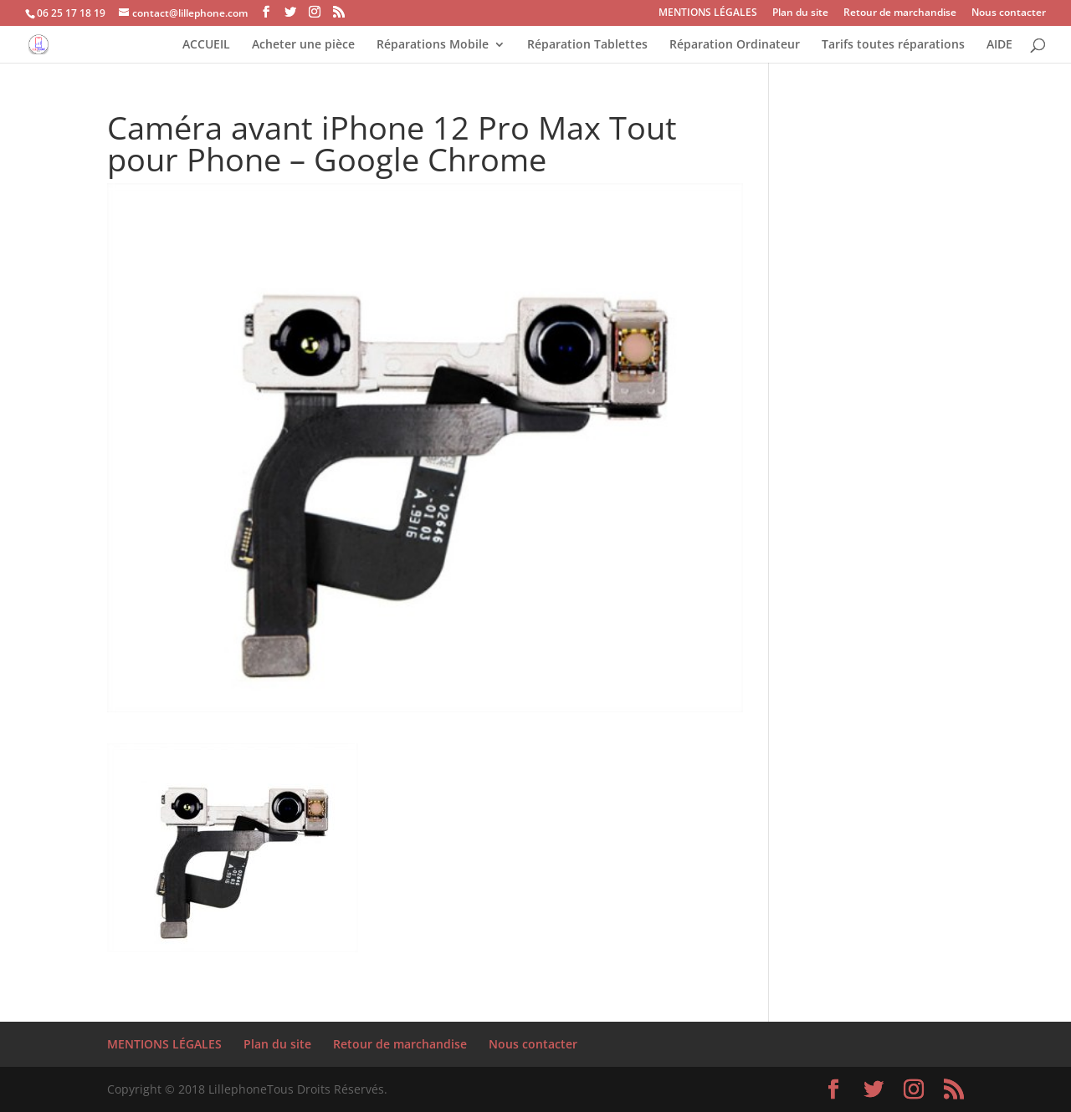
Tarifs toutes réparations (893, 45)
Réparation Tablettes (587, 45)
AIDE (999, 45)
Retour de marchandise (899, 13)
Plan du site (800, 13)
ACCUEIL (206, 45)
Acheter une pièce (303, 45)
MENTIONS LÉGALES (707, 13)
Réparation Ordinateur (734, 45)
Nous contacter (1008, 13)
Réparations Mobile (433, 45)
